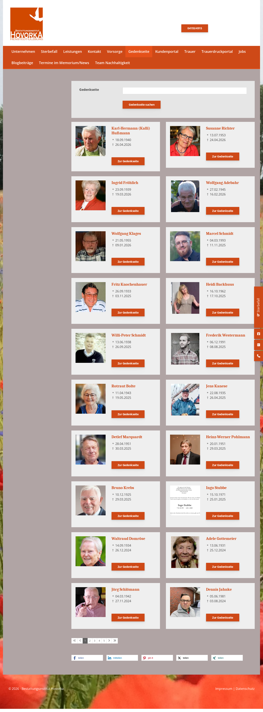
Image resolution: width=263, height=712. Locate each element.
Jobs (242, 54)
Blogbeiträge (22, 66)
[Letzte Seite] (115, 644)
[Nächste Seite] (109, 644)
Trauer (190, 54)
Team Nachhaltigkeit (112, 66)
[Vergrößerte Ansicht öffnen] (91, 144)
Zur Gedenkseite (128, 164)
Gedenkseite (138, 54)
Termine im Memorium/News (64, 66)
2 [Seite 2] (90, 643)
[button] (87, 661)
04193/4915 (194, 30)
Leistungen (72, 54)
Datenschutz (245, 691)
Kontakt (94, 54)
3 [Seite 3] (94, 643)
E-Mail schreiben (230, 29)
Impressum (223, 691)
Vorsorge (114, 54)
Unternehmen (23, 54)
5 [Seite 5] (104, 643)
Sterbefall (49, 54)
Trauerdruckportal (217, 54)
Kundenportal (166, 54)
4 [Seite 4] (99, 643)
